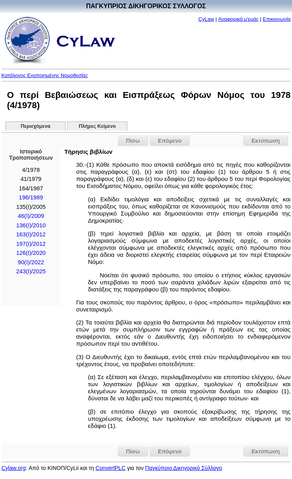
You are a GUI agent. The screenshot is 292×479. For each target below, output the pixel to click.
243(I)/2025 (31, 271)
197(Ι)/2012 (31, 244)
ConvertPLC (110, 468)
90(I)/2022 (31, 262)
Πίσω (133, 141)
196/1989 (31, 197)
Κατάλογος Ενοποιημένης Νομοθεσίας (45, 75)
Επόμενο (170, 141)
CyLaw (206, 19)
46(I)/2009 (31, 216)
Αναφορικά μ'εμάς (238, 19)
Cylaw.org (14, 468)
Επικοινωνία (277, 19)
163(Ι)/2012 (31, 234)
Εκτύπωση (266, 141)
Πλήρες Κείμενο (97, 126)
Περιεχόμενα (35, 126)
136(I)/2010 (31, 225)
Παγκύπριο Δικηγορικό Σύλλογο (183, 468)
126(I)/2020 (31, 253)
